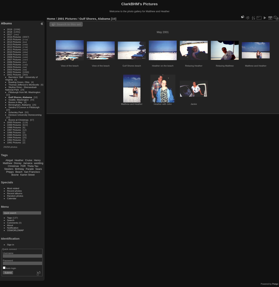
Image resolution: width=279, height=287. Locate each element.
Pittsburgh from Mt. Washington (24, 92)
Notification (12, 227)
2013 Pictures (14, 44)
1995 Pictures (14, 135)
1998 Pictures (14, 127)
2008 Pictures (14, 57)
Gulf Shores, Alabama (20, 97)
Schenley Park (16, 112)
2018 (9, 32)
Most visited (13, 188)
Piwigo (275, 284)
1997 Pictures (14, 130)
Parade (30, 168)
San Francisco (32, 171)
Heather (19, 160)
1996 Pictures (14, 132)
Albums (6, 23)
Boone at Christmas (18, 120)
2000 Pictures (14, 122)
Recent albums (14, 193)
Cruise (28, 160)
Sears (38, 168)
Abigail (9, 160)
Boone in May (15, 102)
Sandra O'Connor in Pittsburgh (24, 107)
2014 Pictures (14, 42)
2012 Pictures (14, 47)
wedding (38, 163)
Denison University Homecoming (25, 115)
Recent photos (14, 191)
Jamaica (27, 163)
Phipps (10, 171)
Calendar (11, 198)
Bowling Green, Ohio (19, 82)
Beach (18, 171)
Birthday (19, 168)
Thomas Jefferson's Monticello (24, 84)
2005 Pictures (14, 64)
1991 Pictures (14, 142)
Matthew (7, 163)
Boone (15, 174)
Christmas (13, 166)
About (10, 225)
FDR (23, 166)
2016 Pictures (14, 37)
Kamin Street (27, 174)
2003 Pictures (14, 69)
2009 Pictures (14, 54)
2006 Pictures (14, 62)
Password (8, 260)
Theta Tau (32, 166)
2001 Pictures (14, 74)
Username (8, 253)
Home (51, 18)
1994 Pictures (14, 137)
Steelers (8, 168)
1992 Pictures (14, 140)
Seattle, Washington (19, 99)
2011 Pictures (14, 49)
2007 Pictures (14, 59)
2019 (9, 29)
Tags (9, 217)
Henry (37, 160)
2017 (9, 34)
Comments (12, 222)
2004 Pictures (14, 67)
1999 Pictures (14, 125)
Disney (18, 163)
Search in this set (69, 24)
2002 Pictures (14, 72)
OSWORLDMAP (15, 230)
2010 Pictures (14, 52)
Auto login (9, 268)
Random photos (15, 196)
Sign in (10, 244)
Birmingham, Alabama (20, 104)
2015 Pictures (14, 39)
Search (10, 220)
